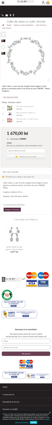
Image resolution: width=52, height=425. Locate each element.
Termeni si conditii (10, 409)
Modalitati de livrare (11, 402)
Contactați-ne (8, 394)
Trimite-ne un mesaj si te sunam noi (18, 177)
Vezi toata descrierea (10, 97)
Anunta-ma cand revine (26, 157)
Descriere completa (10, 172)
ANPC (5, 387)
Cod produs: (14, 139)
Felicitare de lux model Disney (27, 119)
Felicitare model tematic (25, 106)
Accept (33, 422)
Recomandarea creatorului (25, 113)
